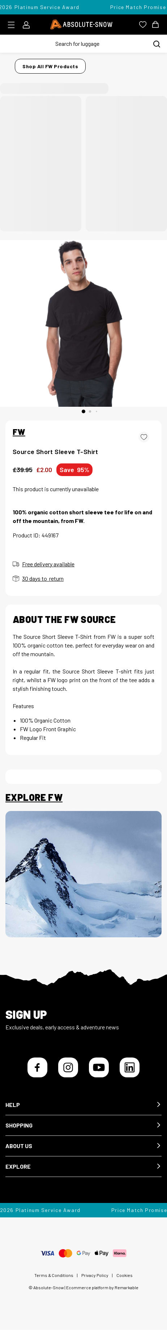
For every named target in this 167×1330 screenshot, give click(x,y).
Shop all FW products (50, 66)
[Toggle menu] (13, 25)
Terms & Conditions (53, 1275)
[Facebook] (37, 1067)
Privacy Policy (94, 1275)
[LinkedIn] (130, 1067)
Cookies (124, 1275)
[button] (83, 1105)
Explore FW (34, 797)
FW (19, 431)
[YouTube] (99, 1067)
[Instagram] (68, 1067)
